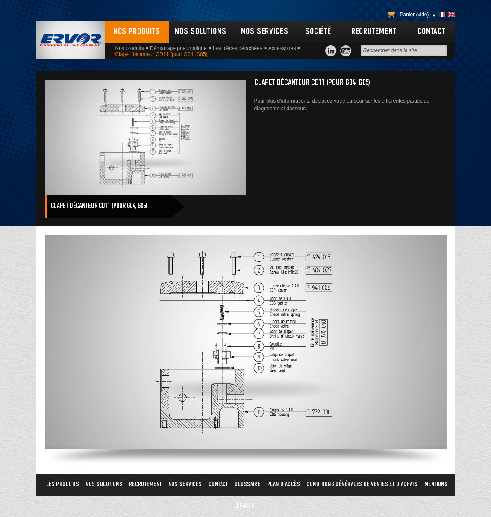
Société (318, 32)
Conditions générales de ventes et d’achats (361, 485)
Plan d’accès (283, 485)
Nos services (264, 32)
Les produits (62, 485)
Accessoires (282, 48)
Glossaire (247, 485)
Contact (431, 32)
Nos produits (136, 32)
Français (441, 14)
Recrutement (374, 32)
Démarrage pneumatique (178, 48)
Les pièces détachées (237, 48)
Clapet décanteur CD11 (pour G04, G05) (99, 206)
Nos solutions (200, 32)
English (451, 14)
